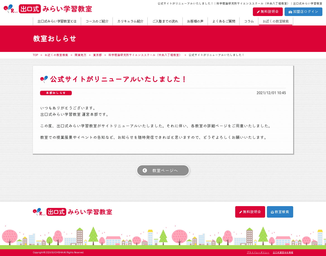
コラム (249, 21)
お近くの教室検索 (276, 21)
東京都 (97, 55)
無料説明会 (268, 11)
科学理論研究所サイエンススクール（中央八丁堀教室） (145, 55)
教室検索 (280, 212)
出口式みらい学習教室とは (57, 21)
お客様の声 (195, 21)
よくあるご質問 (223, 21)
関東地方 (80, 55)
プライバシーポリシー (258, 252)
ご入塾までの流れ (165, 21)
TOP (35, 55)
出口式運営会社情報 (283, 252)
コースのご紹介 (96, 21)
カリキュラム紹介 (130, 21)
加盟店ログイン (303, 11)
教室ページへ (165, 170)
